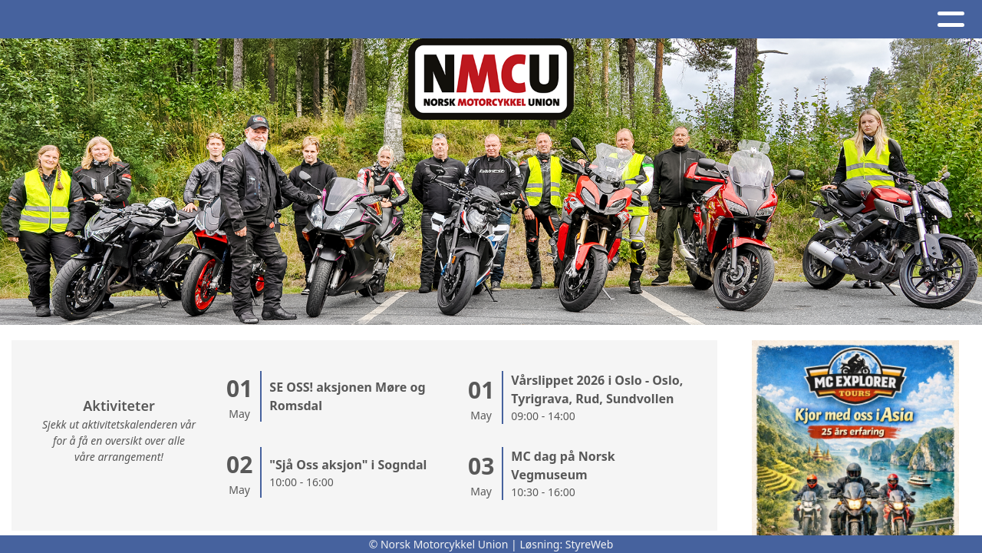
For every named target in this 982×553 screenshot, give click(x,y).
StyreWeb (589, 544)
